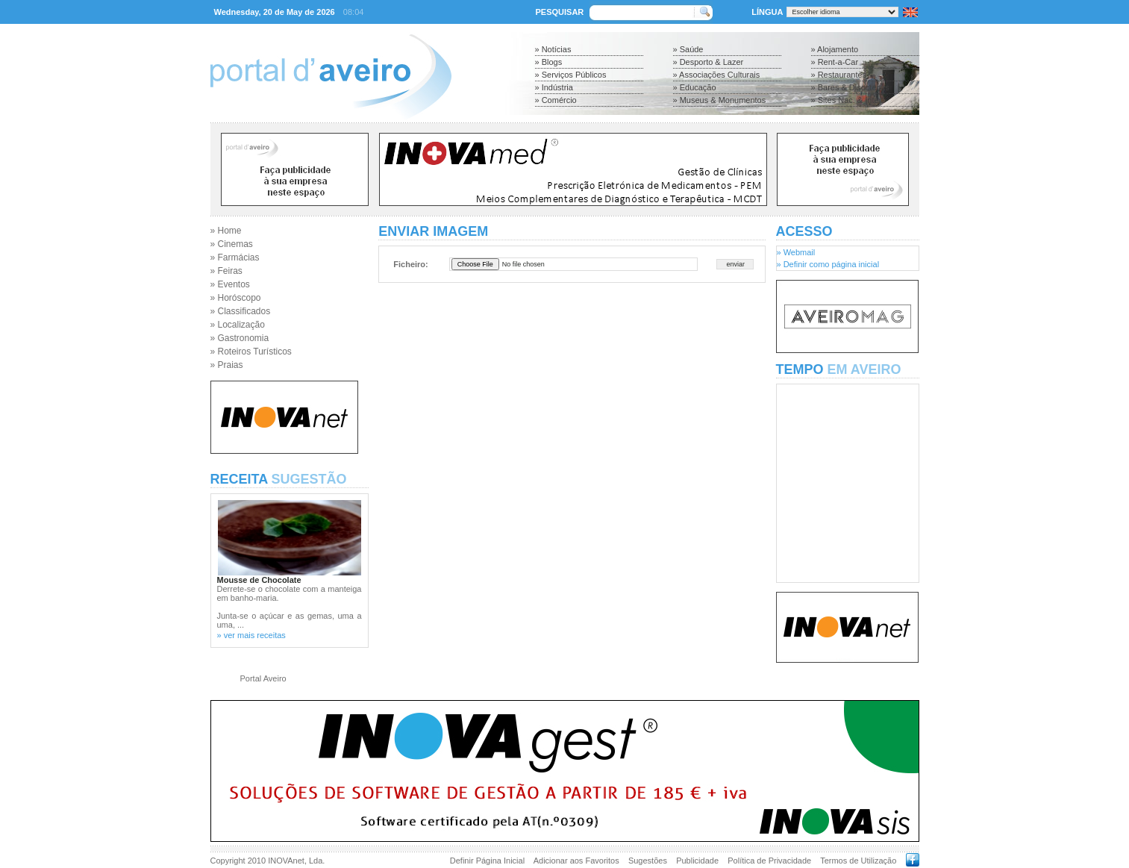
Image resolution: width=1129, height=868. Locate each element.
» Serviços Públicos (571, 74)
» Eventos (230, 284)
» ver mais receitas (251, 635)
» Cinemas (231, 244)
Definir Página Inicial (487, 860)
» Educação (694, 87)
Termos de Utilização (858, 860)
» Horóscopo (235, 298)
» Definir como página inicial (828, 264)
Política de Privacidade (769, 860)
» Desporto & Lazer (708, 61)
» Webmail (796, 252)
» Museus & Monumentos (719, 100)
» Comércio (556, 100)
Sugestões (647, 860)
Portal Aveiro (263, 678)
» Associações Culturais (716, 74)
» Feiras (226, 271)
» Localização (237, 324)
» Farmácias (235, 257)
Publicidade (697, 860)
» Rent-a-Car (835, 61)
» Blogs (549, 61)
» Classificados (240, 311)
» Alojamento (835, 49)
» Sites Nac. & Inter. (847, 100)
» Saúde (688, 49)
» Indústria (554, 87)
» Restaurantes (839, 74)
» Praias (226, 365)
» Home (226, 230)
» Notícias (553, 49)
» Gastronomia (239, 338)
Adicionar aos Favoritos (576, 860)
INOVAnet (286, 860)
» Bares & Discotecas (850, 87)
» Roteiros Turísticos (251, 351)
